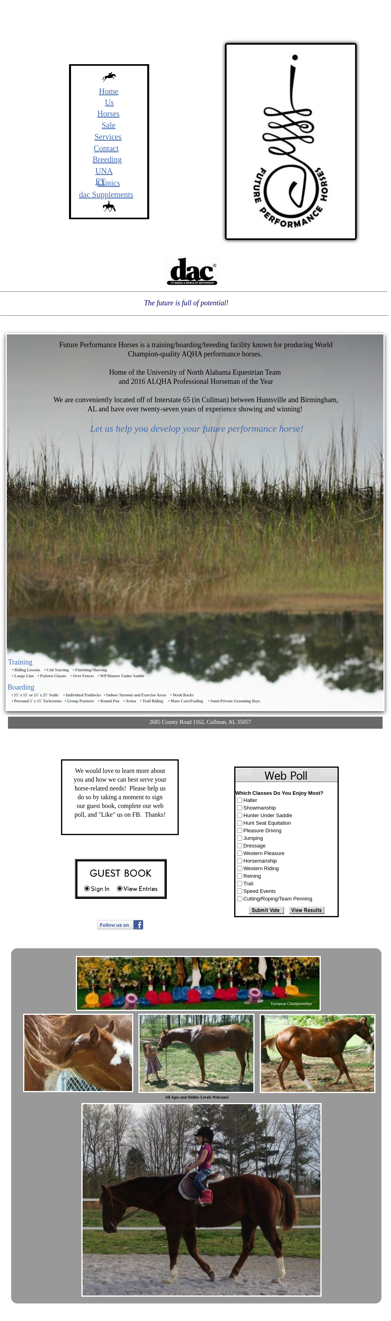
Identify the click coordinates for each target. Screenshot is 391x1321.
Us (109, 102)
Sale (108, 125)
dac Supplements (106, 194)
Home (108, 91)
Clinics (108, 183)
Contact (106, 148)
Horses (108, 113)
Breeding (107, 159)
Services (108, 136)
